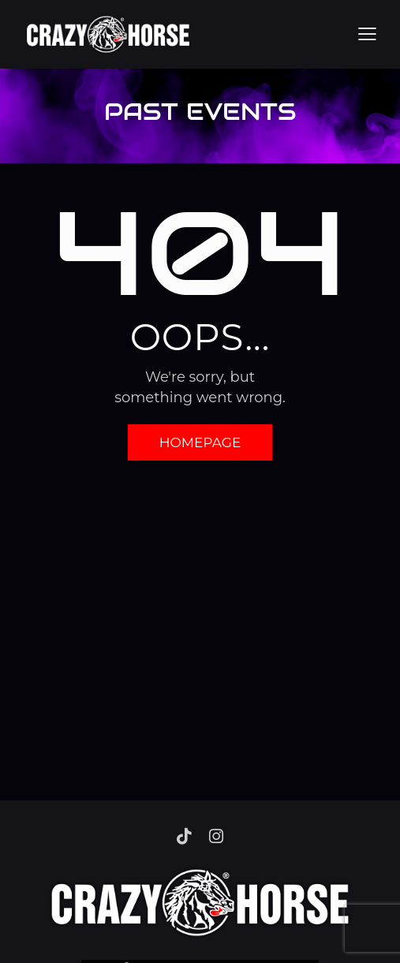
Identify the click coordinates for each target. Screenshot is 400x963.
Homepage (200, 442)
